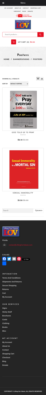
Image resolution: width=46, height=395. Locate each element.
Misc (4, 331)
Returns (5, 289)
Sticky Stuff (7, 312)
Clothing (5, 323)
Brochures (6, 316)
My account (9, 8)
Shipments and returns (12, 282)
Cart (4, 293)
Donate (30, 11)
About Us (18, 8)
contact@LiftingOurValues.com (20, 245)
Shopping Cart (35, 8)
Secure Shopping (9, 285)
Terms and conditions (11, 278)
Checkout (17, 11)
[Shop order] (19, 83)
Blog (24, 11)
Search (41, 34)
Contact (26, 8)
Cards (4, 320)
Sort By (5, 83)
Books (5, 327)
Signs (4, 308)
